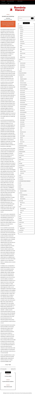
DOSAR (20, 157)
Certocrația (21, 29)
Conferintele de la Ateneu (23, 145)
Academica (20, 25)
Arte (19, 61)
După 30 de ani (22, 228)
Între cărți (21, 133)
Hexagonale (22, 196)
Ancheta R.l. (21, 59)
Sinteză (20, 224)
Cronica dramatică (22, 63)
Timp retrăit (21, 232)
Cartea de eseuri (22, 94)
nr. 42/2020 (10, 19)
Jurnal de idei (22, 41)
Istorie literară (21, 188)
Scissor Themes (20, 393)
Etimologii (20, 163)
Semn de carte (22, 141)
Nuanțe (21, 45)
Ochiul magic (21, 200)
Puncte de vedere (22, 53)
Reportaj (20, 218)
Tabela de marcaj (22, 57)
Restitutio (21, 137)
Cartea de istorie (22, 102)
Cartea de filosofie (22, 98)
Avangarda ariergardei (23, 78)
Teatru (21, 69)
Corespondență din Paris (23, 194)
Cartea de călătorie (23, 86)
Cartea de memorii (23, 106)
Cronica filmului (22, 65)
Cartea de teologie (22, 116)
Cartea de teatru (22, 114)
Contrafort (21, 31)
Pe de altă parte (22, 49)
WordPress (30, 393)
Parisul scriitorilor (22, 198)
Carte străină (22, 80)
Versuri (21, 212)
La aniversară (22, 173)
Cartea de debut (22, 92)
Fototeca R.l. (21, 177)
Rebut (21, 204)
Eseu (19, 161)
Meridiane (20, 192)
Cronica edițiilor (22, 120)
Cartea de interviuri (23, 100)
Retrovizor (21, 139)
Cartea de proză (22, 110)
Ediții (8, 3)
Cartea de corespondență (24, 88)
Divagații (21, 35)
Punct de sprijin (22, 135)
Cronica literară (22, 124)
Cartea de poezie (22, 108)
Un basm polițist (8, 376)
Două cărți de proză (8, 386)
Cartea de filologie (22, 96)
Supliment (20, 226)
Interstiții (21, 39)
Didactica (21, 33)
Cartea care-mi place (23, 82)
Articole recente (3, 3)
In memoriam (21, 179)
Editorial (21, 37)
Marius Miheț (8, 18)
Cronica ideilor (22, 122)
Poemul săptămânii (23, 208)
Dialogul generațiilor (22, 151)
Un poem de (22, 210)
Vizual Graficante (12, 393)
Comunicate (21, 143)
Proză (20, 214)
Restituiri (20, 220)
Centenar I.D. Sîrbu (23, 171)
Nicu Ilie (8, 393)
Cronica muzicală (22, 67)
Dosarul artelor (21, 159)
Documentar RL (21, 155)
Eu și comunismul (21, 165)
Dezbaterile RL (21, 149)
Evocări (20, 175)
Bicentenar (21, 169)
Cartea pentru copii (23, 118)
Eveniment (20, 167)
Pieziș (21, 51)
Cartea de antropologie (23, 84)
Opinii (21, 47)
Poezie (20, 206)
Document (20, 153)
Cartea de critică (22, 90)
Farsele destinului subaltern (8, 381)
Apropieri (8, 14)
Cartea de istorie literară (23, 104)
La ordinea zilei (22, 43)
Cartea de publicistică (23, 112)
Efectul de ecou (22, 202)
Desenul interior (21, 147)
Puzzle (21, 55)
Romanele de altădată (23, 190)
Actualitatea (21, 27)
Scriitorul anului (21, 222)
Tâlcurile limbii (21, 230)
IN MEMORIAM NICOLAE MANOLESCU (24, 181)
